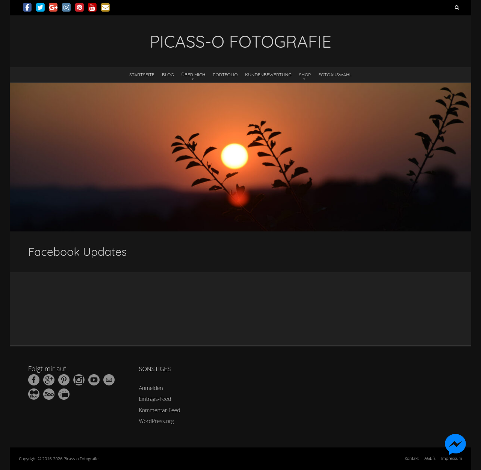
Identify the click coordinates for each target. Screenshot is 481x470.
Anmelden (151, 387)
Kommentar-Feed (159, 410)
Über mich (194, 74)
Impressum (451, 458)
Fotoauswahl (335, 74)
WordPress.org (156, 421)
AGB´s (430, 458)
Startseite (141, 74)
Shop (305, 74)
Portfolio (225, 74)
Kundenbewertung (268, 74)
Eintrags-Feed (155, 398)
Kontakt (412, 458)
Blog (168, 74)
